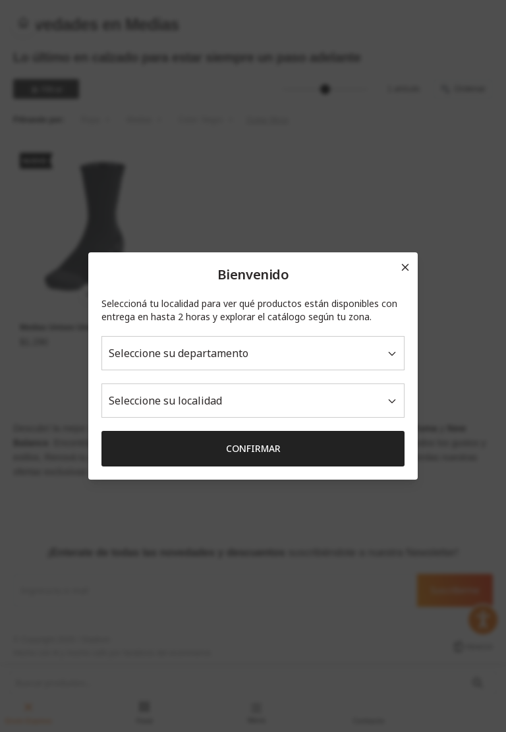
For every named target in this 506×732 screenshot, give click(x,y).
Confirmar (253, 448)
